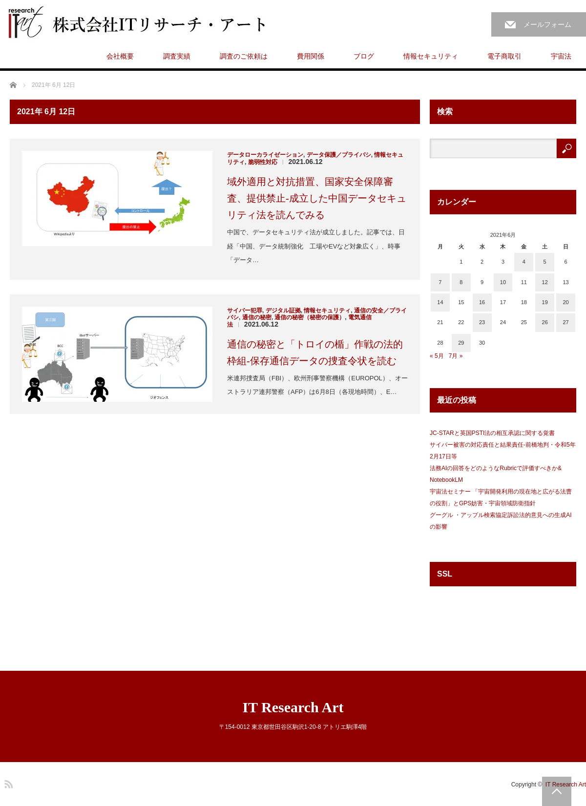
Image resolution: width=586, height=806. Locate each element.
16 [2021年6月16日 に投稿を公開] (482, 302)
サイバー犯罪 (244, 310)
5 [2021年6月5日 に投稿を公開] (545, 262)
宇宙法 (561, 56)
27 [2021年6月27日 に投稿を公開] (565, 322)
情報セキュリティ (430, 56)
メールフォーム (547, 24)
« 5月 (437, 355)
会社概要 (120, 56)
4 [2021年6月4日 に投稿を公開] (524, 262)
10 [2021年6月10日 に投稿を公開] (503, 282)
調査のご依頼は (244, 56)
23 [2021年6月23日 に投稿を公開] (482, 322)
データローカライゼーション (265, 154)
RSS (7, 782)
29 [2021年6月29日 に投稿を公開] (461, 343)
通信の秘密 (257, 317)
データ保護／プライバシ (339, 154)
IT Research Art (292, 707)
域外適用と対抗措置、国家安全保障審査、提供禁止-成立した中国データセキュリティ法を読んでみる (316, 198)
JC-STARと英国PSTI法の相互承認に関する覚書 (492, 433)
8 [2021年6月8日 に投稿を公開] (461, 282)
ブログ (364, 56)
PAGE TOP (556, 791)
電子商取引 (504, 56)
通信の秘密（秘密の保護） (309, 317)
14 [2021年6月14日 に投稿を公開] (440, 302)
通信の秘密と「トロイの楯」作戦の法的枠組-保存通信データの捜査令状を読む (315, 352)
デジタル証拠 (283, 310)
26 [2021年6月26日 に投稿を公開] (545, 322)
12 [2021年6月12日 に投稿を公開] (545, 282)
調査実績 (176, 56)
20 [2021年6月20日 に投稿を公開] (565, 302)
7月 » (456, 355)
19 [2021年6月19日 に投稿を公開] (545, 302)
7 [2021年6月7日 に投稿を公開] (440, 282)
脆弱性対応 (262, 162)
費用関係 (310, 56)
